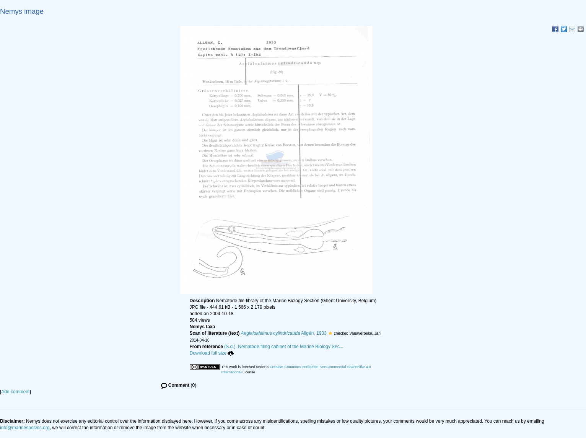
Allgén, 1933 (284, 333)
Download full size (212, 353)
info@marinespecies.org (25, 427)
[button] (330, 333)
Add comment (15, 391)
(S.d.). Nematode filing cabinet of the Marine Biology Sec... (283, 346)
